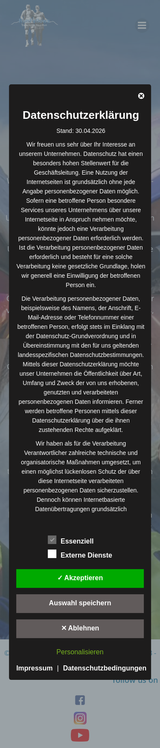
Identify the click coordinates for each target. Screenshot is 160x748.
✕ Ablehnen (80, 628)
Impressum (34, 668)
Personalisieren (79, 652)
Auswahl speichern (80, 603)
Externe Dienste (80, 554)
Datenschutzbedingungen (105, 668)
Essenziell (70, 540)
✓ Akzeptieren (80, 577)
